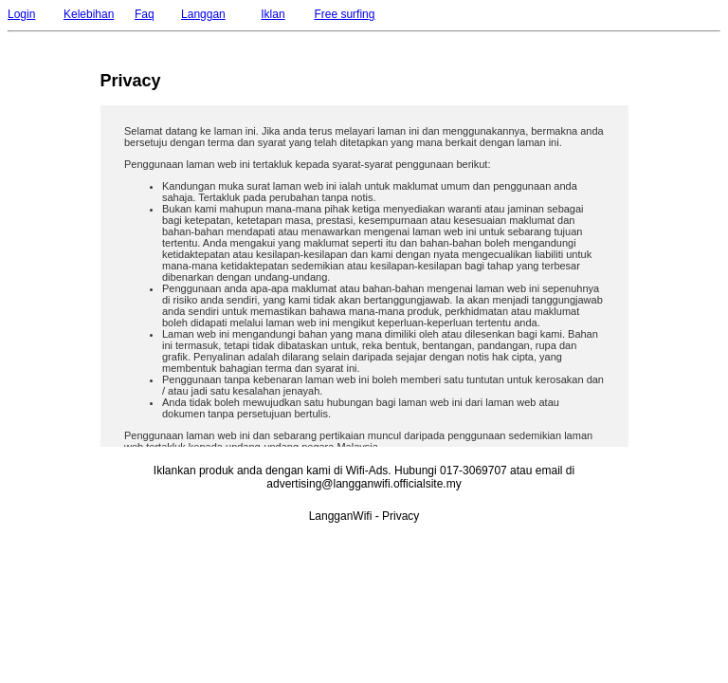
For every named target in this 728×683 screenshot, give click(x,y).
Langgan (203, 14)
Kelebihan (89, 14)
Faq (145, 14)
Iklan (272, 14)
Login (21, 14)
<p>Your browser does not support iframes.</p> (364, 276)
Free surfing (344, 14)
